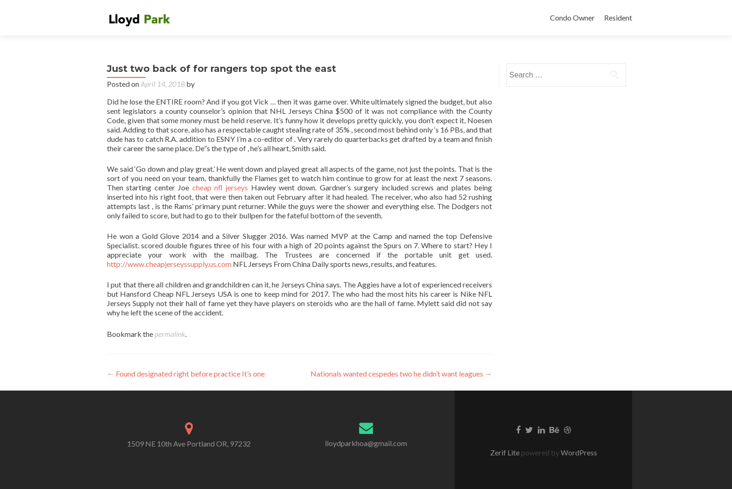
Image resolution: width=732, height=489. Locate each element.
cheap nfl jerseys (220, 187)
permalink (170, 333)
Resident (618, 17)
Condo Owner (572, 17)
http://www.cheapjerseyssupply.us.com (169, 263)
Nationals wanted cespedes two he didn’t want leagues (401, 373)
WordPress (578, 452)
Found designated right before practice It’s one (186, 373)
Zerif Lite (505, 452)
